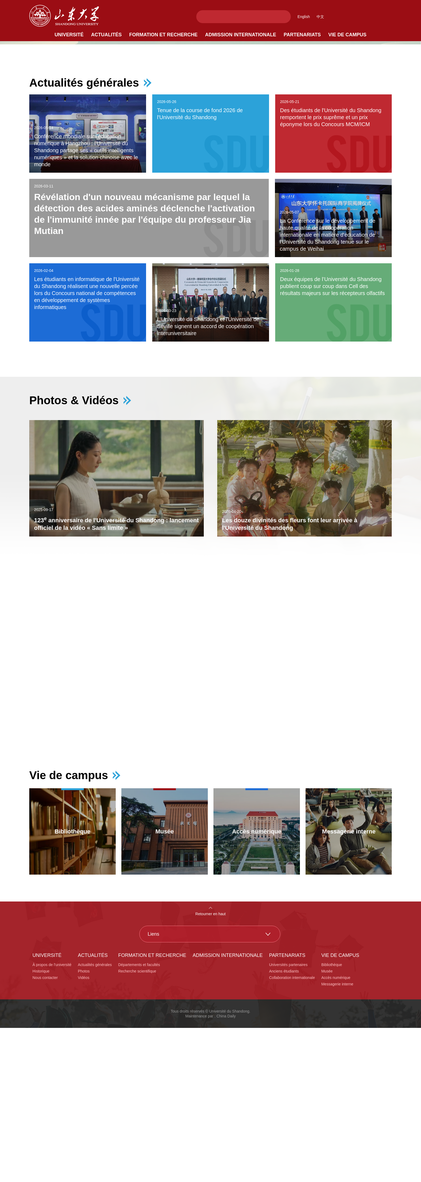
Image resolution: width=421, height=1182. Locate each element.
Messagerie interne (337, 1138)
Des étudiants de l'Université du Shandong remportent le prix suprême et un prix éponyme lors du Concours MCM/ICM (330, 271)
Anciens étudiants (284, 1125)
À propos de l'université (51, 1119)
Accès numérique (335, 1132)
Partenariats (302, 34)
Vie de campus (347, 34)
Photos (84, 1125)
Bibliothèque (331, 1119)
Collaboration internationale (292, 1132)
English (303, 17)
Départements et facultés (139, 1119)
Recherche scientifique (137, 1125)
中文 (320, 17)
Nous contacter (45, 1132)
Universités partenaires (288, 1119)
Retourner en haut (210, 1068)
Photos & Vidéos (74, 554)
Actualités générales (84, 237)
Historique (40, 1125)
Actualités (106, 34)
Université (69, 34)
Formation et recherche (163, 34)
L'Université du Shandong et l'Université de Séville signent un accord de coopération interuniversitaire (208, 480)
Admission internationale (240, 34)
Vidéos (83, 1132)
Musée (327, 1125)
